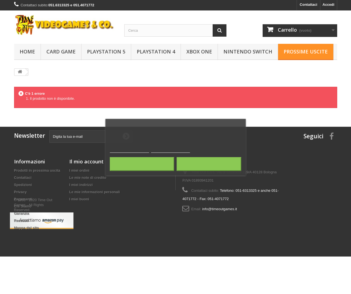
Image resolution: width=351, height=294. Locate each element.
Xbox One (199, 51)
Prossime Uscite (306, 51)
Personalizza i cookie (170, 150)
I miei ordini (79, 170)
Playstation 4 (156, 51)
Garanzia (21, 213)
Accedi (328, 4)
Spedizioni (23, 185)
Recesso (21, 221)
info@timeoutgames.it (219, 209)
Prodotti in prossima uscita (37, 170)
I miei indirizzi (81, 185)
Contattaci (308, 4)
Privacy (20, 192)
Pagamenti (23, 199)
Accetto (209, 164)
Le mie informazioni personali (94, 192)
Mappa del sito (26, 228)
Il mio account (86, 161)
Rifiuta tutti (142, 164)
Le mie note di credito (87, 178)
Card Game (61, 51)
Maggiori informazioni (129, 150)
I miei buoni (79, 199)
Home (27, 51)
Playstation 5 (106, 51)
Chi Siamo (23, 206)
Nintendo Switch (247, 51)
